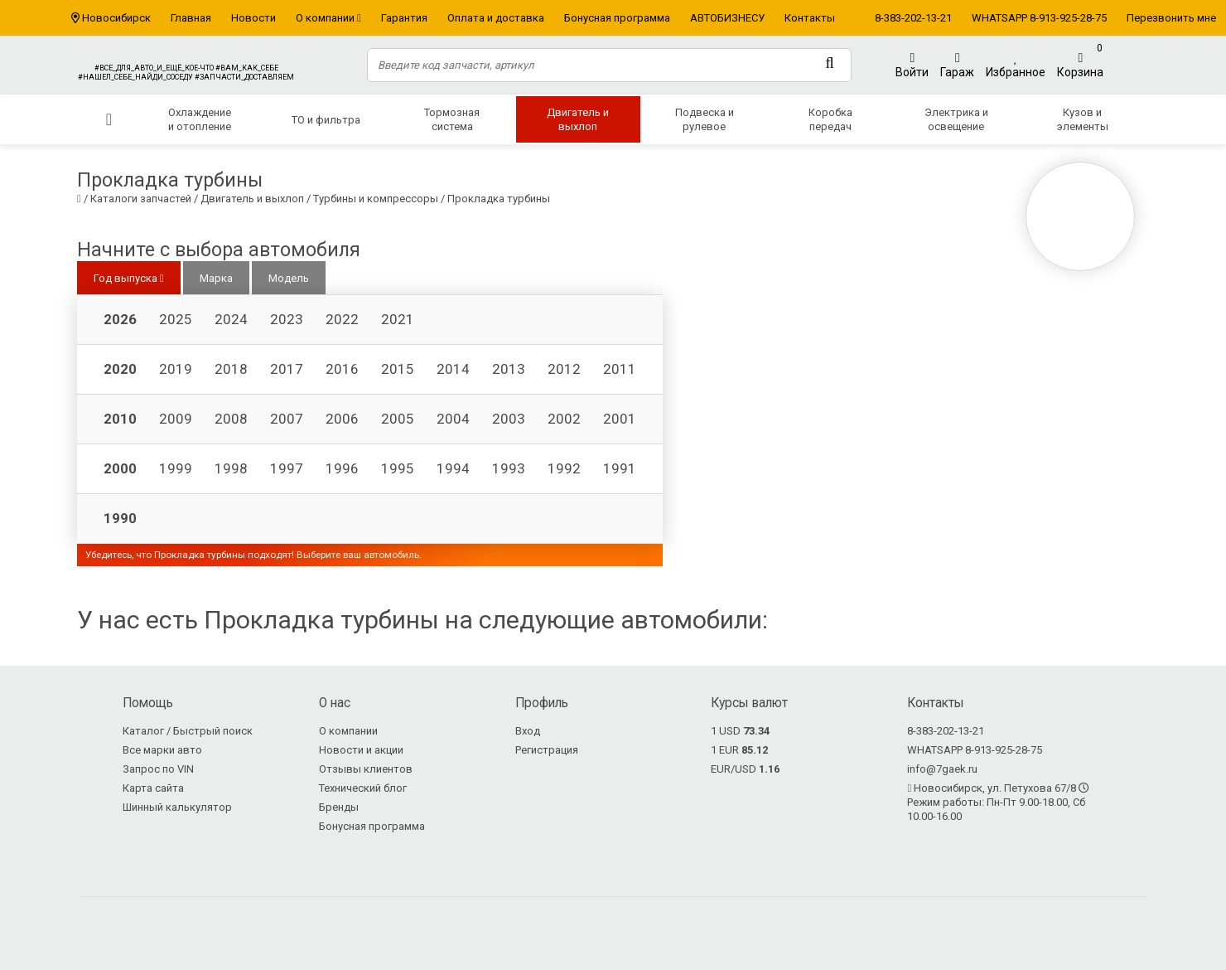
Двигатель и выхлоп (578, 119)
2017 (286, 369)
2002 (564, 418)
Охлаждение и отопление (199, 119)
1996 (342, 468)
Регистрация (546, 750)
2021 (397, 319)
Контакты (809, 18)
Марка (216, 278)
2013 (508, 369)
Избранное (1015, 65)
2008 (231, 418)
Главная (191, 18)
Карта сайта (153, 788)
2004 (453, 418)
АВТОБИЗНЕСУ (727, 18)
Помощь (148, 703)
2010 (120, 418)
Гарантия (404, 18)
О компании (328, 18)
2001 (619, 418)
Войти (912, 65)
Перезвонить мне (1171, 18)
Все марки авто (162, 750)
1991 (619, 468)
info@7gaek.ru (942, 769)
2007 (286, 418)
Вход (527, 731)
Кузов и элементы (1082, 119)
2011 (619, 369)
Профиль (541, 703)
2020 (120, 369)
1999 (175, 468)
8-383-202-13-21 (913, 18)
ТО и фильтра (326, 120)
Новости (253, 18)
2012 (564, 369)
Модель (288, 278)
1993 (508, 468)
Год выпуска (129, 278)
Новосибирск (116, 18)
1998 (231, 468)
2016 (342, 369)
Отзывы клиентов (366, 769)
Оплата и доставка (495, 18)
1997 (286, 468)
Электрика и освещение (956, 119)
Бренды (339, 807)
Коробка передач (830, 119)
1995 (397, 468)
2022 (342, 319)
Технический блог (363, 788)
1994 (453, 468)
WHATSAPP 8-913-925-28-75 (1039, 18)
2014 (453, 369)
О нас (334, 703)
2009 (175, 418)
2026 (120, 319)
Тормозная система (452, 119)
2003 (508, 418)
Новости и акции (361, 750)
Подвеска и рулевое (704, 119)
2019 (175, 369)
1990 (120, 518)
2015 (397, 369)
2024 (231, 319)
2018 (231, 369)
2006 (342, 418)
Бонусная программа (617, 18)
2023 (286, 319)
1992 (564, 468)
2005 (397, 418)
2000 (120, 468)
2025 (175, 319)
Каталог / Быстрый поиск (188, 731)
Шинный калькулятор (177, 807)
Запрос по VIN (158, 769)
